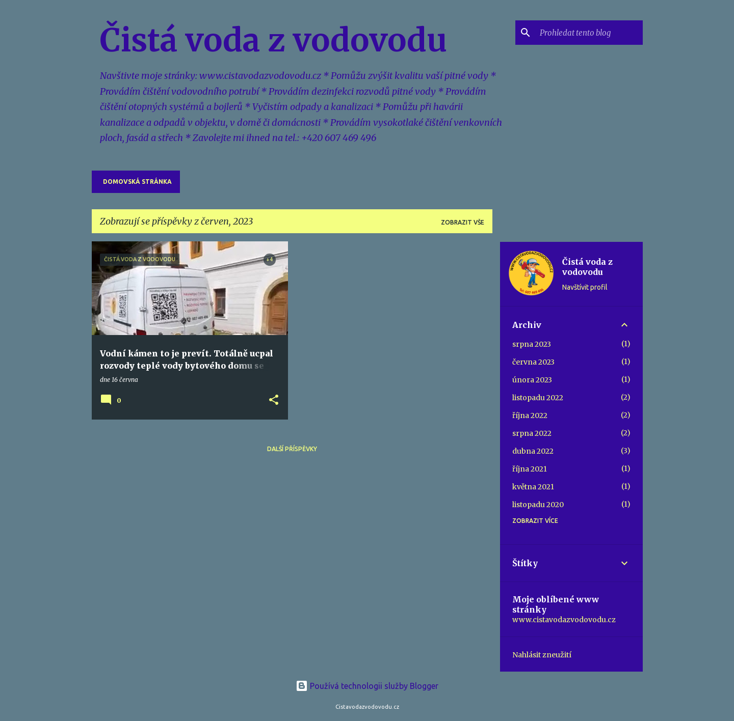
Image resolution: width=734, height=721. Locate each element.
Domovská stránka (137, 181)
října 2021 (529, 469)
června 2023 (533, 362)
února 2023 (532, 379)
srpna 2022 (532, 433)
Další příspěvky (292, 449)
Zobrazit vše (462, 222)
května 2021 (533, 486)
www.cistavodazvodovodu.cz (564, 619)
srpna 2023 (531, 344)
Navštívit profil (585, 287)
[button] (274, 400)
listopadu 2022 (537, 397)
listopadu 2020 (538, 504)
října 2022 (529, 415)
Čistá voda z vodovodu (273, 40)
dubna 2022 (533, 451)
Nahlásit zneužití (541, 654)
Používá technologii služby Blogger (367, 685)
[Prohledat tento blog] (589, 32)
